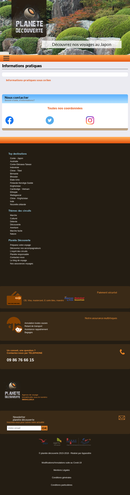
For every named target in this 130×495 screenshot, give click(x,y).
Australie (14, 161)
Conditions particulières (61, 485)
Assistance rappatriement (36, 329)
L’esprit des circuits (18, 251)
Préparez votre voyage (20, 245)
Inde (12, 201)
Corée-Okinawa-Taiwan (20, 164)
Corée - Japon (16, 158)
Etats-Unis (14, 180)
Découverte (15, 224)
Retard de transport (33, 326)
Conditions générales (61, 477)
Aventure (14, 227)
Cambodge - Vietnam (19, 189)
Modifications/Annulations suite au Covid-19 (62, 463)
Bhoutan (14, 177)
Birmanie (14, 174)
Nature (13, 234)
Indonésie (14, 167)
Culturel (13, 218)
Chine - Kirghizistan (19, 198)
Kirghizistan (15, 186)
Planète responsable (19, 254)
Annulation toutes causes (36, 323)
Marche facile (16, 231)
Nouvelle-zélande (18, 204)
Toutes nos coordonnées (65, 108)
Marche (13, 215)
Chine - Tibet (16, 171)
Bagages (29, 332)
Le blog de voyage (18, 260)
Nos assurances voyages (21, 263)
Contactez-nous (17, 257)
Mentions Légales (61, 470)
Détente (13, 221)
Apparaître (86, 453)
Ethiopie (13, 192)
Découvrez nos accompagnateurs (25, 248)
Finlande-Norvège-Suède (21, 183)
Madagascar (15, 195)
